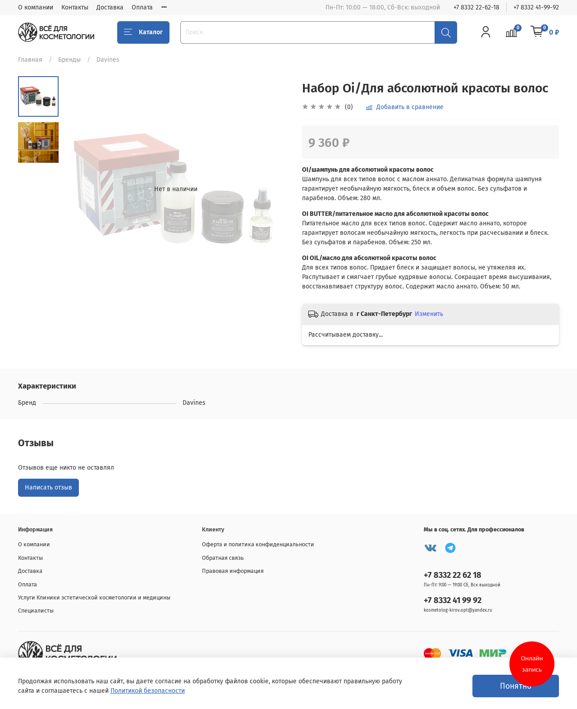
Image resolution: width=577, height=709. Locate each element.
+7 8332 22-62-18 (476, 7)
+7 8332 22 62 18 (452, 575)
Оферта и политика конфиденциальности (258, 544)
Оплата (142, 7)
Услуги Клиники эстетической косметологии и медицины (94, 597)
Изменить (429, 314)
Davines (107, 60)
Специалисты (36, 610)
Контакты (74, 7)
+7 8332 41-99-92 (536, 7)
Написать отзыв (48, 487)
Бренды (69, 60)
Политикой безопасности (147, 691)
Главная (30, 60)
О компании (35, 7)
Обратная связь (223, 557)
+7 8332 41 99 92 (452, 600)
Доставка (110, 7)
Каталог (143, 32)
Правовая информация (233, 570)
